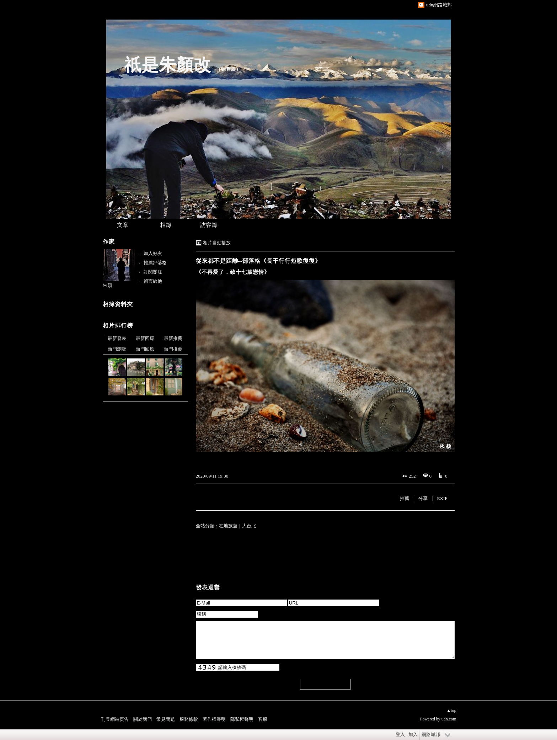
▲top (451, 710)
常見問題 (165, 719)
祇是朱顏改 (167, 64)
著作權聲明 (214, 719)
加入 (413, 734)
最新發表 (117, 338)
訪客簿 (208, 225)
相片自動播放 (217, 242)
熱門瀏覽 (117, 349)
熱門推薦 (173, 349)
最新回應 (145, 338)
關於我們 (142, 719)
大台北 (249, 525)
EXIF (442, 498)
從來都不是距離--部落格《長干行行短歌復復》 (258, 261)
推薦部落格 (155, 262)
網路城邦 (431, 734)
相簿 (165, 225)
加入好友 (153, 253)
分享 (423, 498)
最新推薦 (173, 338)
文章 (122, 225)
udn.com (448, 719)
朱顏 (107, 285)
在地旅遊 (228, 525)
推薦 (404, 498)
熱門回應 (145, 349)
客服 (262, 719)
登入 (400, 734)
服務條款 (189, 719)
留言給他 (153, 281)
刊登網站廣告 (115, 719)
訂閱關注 (153, 272)
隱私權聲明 (241, 719)
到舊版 (228, 69)
